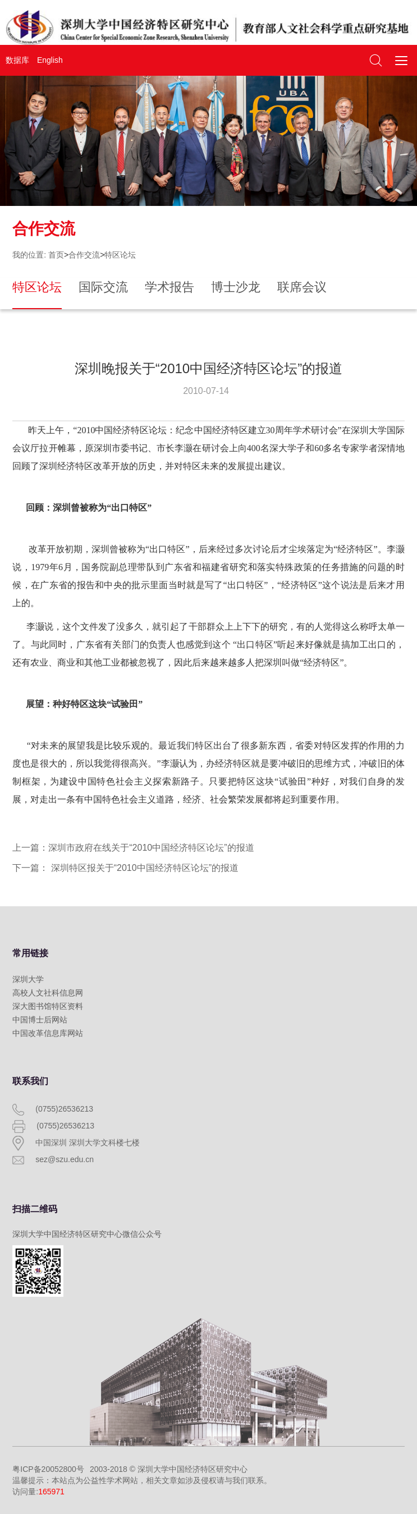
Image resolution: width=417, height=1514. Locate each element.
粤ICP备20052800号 (48, 1469)
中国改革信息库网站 (47, 1033)
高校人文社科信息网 (47, 992)
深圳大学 (28, 979)
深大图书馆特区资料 (47, 1006)
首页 (56, 254)
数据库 (17, 60)
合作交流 (84, 254)
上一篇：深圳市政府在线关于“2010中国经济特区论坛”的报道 (133, 847)
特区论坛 (120, 254)
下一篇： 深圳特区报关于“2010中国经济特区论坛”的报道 (125, 868)
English (50, 60)
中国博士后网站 (39, 1019)
